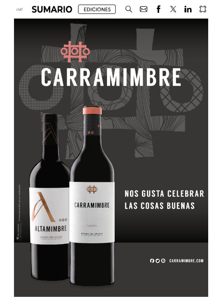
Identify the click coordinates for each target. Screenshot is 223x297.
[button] (52, 9)
